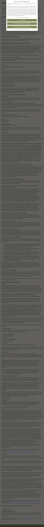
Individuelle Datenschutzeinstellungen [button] (22, 27)
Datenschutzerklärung (19, 14)
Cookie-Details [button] (16, 29)
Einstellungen (11, 15)
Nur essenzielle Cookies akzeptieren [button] (22, 23)
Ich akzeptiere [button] (22, 20)
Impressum (28, 29)
